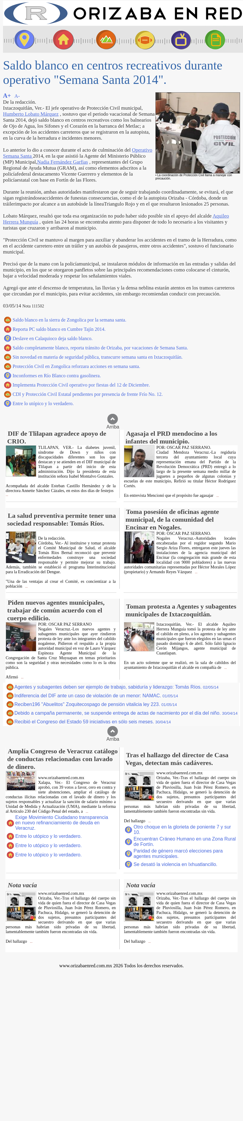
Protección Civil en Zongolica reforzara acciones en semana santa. (76, 366)
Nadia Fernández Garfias (62, 162)
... (7, 495)
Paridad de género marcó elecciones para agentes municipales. (178, 853)
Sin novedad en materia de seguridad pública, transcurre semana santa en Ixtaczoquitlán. (97, 357)
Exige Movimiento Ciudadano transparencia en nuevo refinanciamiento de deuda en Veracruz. (61, 823)
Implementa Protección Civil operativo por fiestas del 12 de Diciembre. (81, 384)
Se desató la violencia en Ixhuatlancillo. (175, 864)
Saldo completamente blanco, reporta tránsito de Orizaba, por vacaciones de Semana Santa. (100, 347)
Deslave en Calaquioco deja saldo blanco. (53, 338)
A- (17, 96)
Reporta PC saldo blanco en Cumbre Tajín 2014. (59, 329)
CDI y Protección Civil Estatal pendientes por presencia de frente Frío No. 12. (88, 394)
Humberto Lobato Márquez (30, 114)
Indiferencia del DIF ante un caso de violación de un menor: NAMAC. (96, 695)
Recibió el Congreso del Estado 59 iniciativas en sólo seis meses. (92, 721)
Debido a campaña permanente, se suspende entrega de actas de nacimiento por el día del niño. (126, 713)
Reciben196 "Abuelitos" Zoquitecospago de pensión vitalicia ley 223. (95, 704)
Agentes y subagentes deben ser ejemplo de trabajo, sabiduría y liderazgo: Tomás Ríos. (116, 687)
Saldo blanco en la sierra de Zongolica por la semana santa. (69, 319)
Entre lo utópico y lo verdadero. (43, 403)
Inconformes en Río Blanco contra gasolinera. (57, 375)
